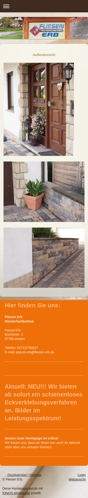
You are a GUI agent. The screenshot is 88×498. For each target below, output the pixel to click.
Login (82, 475)
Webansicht (77, 479)
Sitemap (35, 475)
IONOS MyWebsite (16, 493)
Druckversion (14, 475)
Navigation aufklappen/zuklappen (44, 6)
